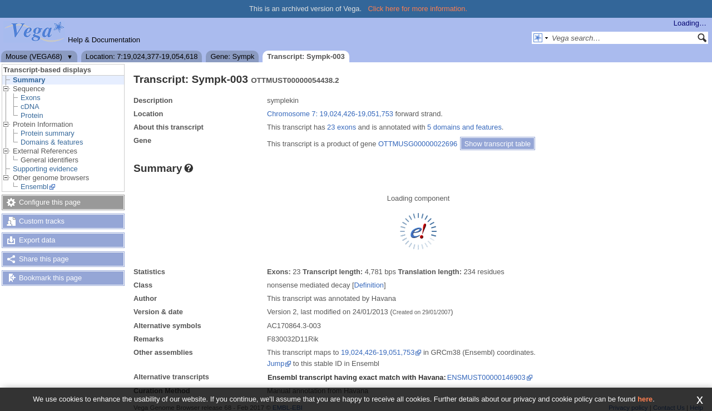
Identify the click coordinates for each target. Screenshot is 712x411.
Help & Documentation (104, 40)
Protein (32, 115)
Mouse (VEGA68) (34, 56)
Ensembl (34, 186)
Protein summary (48, 133)
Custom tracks (42, 221)
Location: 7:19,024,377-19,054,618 (142, 56)
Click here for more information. (418, 8)
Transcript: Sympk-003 (305, 56)
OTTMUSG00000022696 (417, 144)
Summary (29, 80)
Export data (37, 240)
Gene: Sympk (232, 56)
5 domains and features (464, 127)
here (644, 399)
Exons (31, 97)
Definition (369, 285)
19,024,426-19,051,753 (377, 352)
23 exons (341, 127)
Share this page (44, 259)
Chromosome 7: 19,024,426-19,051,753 (330, 114)
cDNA (30, 106)
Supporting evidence (45, 169)
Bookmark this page (50, 278)
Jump (275, 363)
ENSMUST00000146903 (486, 377)
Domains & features (52, 142)
